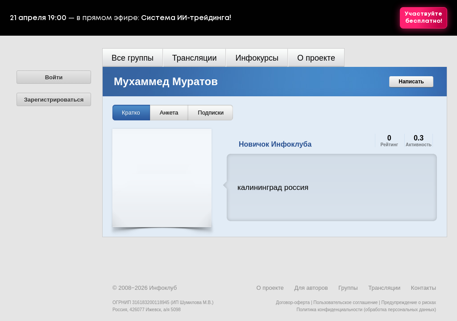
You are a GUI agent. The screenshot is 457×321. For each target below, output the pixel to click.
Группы (347, 287)
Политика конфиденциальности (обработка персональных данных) (366, 309)
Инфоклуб (163, 287)
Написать (411, 81)
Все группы (133, 58)
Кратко (131, 112)
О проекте (316, 58)
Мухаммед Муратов (166, 81)
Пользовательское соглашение (345, 302)
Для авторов (311, 287)
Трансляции (194, 58)
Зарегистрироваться (54, 99)
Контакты (423, 287)
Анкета (169, 112)
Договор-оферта (293, 302)
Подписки (211, 112)
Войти (54, 77)
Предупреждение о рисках (408, 302)
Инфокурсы (256, 58)
